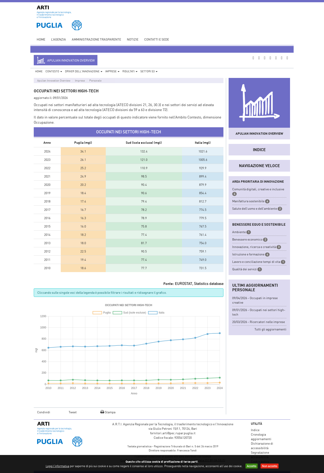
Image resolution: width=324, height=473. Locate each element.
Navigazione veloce (259, 165)
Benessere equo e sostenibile (259, 224)
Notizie (132, 39)
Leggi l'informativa (57, 466)
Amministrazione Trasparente (96, 39)
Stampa (107, 412)
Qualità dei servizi (244, 269)
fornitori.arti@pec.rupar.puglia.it (173, 433)
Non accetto (269, 466)
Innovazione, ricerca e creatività (254, 247)
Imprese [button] (112, 71)
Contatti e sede (156, 39)
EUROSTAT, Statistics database (199, 283)
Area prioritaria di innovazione (258, 181)
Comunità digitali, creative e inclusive (258, 189)
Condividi (43, 412)
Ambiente (239, 232)
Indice (259, 149)
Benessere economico (247, 239)
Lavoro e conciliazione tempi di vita (256, 262)
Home (41, 39)
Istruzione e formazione (248, 254)
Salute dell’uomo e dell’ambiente (254, 208)
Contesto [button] (53, 71)
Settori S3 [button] (149, 71)
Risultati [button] (129, 71)
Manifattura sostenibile (248, 201)
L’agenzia (58, 39)
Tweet (73, 412)
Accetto (251, 466)
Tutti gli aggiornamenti (270, 329)
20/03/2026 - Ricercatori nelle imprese (258, 322)
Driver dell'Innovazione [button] (83, 71)
